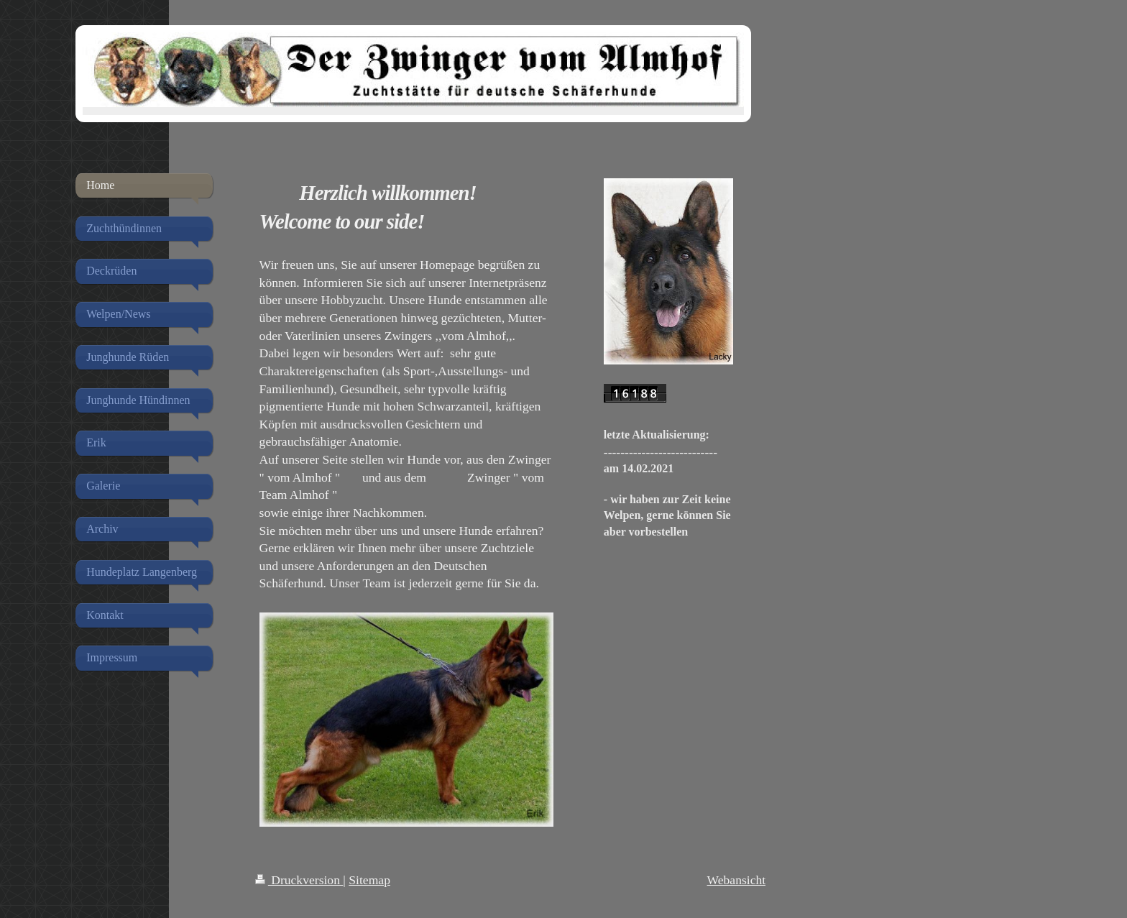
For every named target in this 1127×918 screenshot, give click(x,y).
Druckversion (299, 880)
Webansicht (736, 880)
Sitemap (369, 880)
